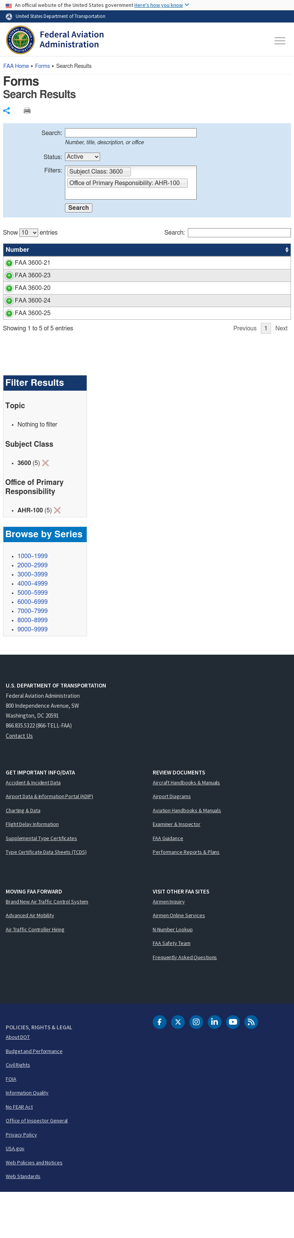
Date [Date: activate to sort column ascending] (262, 250)
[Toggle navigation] (280, 41)
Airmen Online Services (179, 961)
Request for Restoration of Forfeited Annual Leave (114, 315)
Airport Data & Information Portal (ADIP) (49, 842)
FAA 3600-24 (24, 328)
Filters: (53, 170)
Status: (53, 157)
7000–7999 (33, 657)
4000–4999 (33, 629)
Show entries (30, 233)
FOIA (11, 1124)
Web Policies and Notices (34, 1208)
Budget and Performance (34, 1096)
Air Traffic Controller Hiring (35, 975)
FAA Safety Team (172, 988)
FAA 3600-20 (24, 315)
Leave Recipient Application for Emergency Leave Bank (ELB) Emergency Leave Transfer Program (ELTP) (113, 272)
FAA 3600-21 (24, 263)
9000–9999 (33, 675)
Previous (245, 374)
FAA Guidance (168, 884)
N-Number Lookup (173, 975)
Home (16, 66)
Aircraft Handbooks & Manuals (186, 828)
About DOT (18, 1082)
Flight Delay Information (32, 869)
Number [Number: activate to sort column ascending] (17, 250)
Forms (42, 66)
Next (281, 374)
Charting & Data (23, 856)
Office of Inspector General (37, 1166)
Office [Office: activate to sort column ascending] (233, 250)
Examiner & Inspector (176, 869)
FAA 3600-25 (24, 350)
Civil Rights (18, 1110)
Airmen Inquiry (169, 947)
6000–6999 (33, 648)
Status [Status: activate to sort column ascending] (205, 250)
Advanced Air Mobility (30, 961)
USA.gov (15, 1194)
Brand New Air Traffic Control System (47, 947)
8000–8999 (33, 666)
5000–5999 (33, 639)
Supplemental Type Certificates (41, 884)
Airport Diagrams (172, 842)
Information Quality (27, 1138)
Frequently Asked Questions (185, 1003)
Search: (52, 133)
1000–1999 (33, 602)
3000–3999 (33, 620)
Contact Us (19, 781)
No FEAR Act (19, 1152)
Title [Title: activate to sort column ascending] (54, 250)
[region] (147, 300)
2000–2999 (33, 611)
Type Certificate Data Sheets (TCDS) (46, 897)
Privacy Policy (21, 1180)
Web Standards (23, 1222)
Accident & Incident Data (33, 828)
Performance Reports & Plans (186, 897)
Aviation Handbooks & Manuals (187, 856)
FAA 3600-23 (24, 294)
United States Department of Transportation (60, 16)
